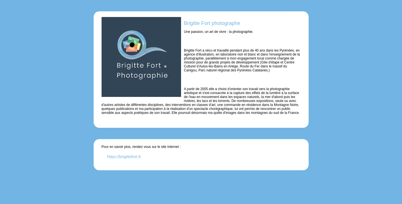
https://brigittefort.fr (124, 156)
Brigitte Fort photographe (212, 23)
